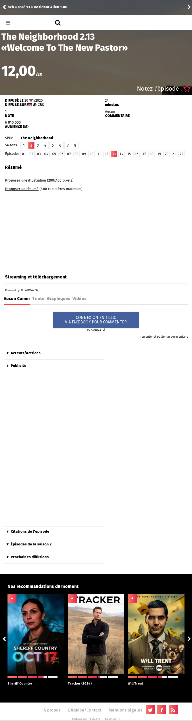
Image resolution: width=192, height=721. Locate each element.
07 (69, 154)
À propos (52, 710)
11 (99, 154)
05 (54, 154)
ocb (11, 7)
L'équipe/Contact (84, 710)
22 (181, 154)
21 (174, 154)
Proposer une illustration (25, 180)
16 (136, 154)
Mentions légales (125, 710)
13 (114, 154)
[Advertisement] (47, 231)
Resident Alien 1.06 (50, 7)
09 (84, 154)
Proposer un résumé (21, 189)
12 (106, 154)
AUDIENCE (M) (16, 127)
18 (152, 154)
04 (46, 154)
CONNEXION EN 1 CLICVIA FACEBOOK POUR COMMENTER (96, 319)
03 (39, 154)
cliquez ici (98, 329)
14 (122, 154)
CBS (41, 105)
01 (24, 154)
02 (31, 154)
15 (129, 154)
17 (144, 154)
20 (166, 154)
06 (62, 154)
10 (92, 154)
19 (159, 154)
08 (76, 154)
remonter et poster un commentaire (164, 336)
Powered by (21, 290)
